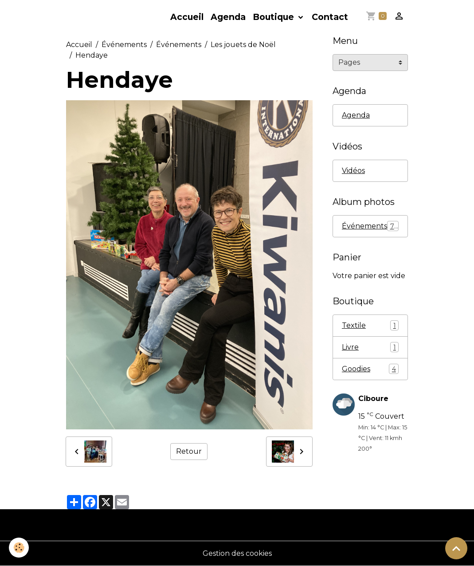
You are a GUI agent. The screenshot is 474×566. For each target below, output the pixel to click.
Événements (124, 44)
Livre (370, 347)
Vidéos (353, 170)
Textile (370, 325)
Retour (189, 451)
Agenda (228, 17)
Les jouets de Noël (243, 44)
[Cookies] (19, 548)
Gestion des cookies (237, 553)
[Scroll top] (456, 548)
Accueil (187, 17)
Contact (330, 17)
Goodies (370, 369)
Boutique (274, 17)
